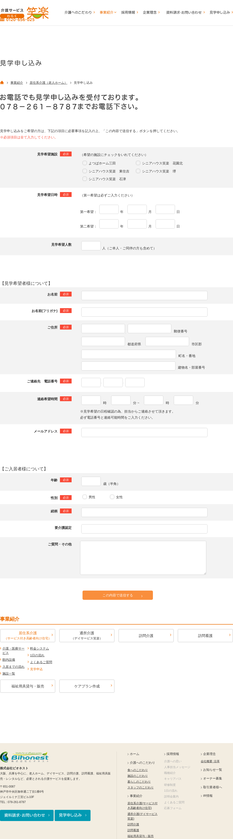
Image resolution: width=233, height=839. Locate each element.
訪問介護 (146, 636)
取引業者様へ (212, 787)
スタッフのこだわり (140, 787)
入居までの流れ (13, 667)
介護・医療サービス (13, 651)
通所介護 (87, 635)
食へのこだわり (137, 770)
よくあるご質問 (41, 662)
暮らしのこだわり (139, 781)
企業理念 (209, 754)
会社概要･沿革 (210, 761)
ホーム (134, 754)
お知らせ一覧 (212, 769)
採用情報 (172, 754)
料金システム (39, 648)
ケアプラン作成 (87, 686)
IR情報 (208, 795)
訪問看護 (205, 636)
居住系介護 (27, 635)
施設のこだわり (137, 776)
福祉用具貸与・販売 (27, 686)
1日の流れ (37, 655)
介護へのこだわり (142, 762)
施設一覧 (8, 673)
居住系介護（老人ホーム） (48, 83)
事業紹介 (16, 83)
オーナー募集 (212, 778)
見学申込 (36, 669)
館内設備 (8, 659)
